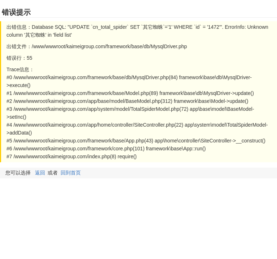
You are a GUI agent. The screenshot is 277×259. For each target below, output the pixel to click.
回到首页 (71, 173)
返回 (40, 173)
